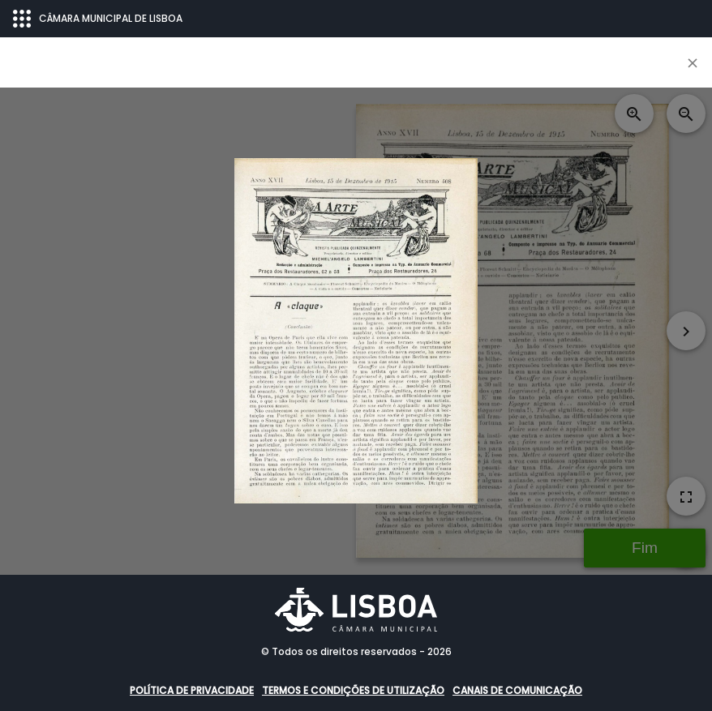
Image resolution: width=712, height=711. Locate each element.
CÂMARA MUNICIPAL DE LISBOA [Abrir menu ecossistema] (97, 19)
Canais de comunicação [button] (517, 690)
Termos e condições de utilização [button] (353, 690)
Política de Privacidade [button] (192, 690)
